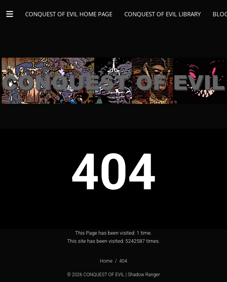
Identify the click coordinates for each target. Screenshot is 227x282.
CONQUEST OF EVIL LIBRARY (162, 14)
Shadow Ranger (144, 274)
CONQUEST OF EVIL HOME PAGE (68, 14)
